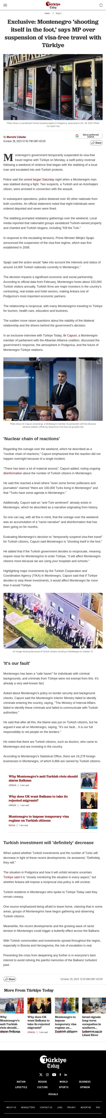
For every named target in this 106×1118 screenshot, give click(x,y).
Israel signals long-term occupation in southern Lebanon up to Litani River (92, 1026)
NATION (21, 1082)
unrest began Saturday (39, 179)
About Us (11, 1107)
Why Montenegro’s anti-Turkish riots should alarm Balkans (43, 778)
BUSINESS (85, 1082)
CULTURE (42, 1087)
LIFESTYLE (21, 1087)
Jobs (59, 1107)
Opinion (12, 785)
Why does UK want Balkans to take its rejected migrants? (38, 798)
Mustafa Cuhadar (16, 137)
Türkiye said (11, 877)
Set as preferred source (87, 135)
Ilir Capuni (70, 335)
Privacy (71, 1107)
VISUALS (53, 1094)
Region (58, 13)
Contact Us (46, 1107)
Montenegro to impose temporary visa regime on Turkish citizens (39, 818)
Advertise (86, 1107)
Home (47, 13)
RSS (98, 1107)
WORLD (64, 1082)
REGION (42, 1082)
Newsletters (28, 1107)
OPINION (85, 1087)
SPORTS (63, 1087)
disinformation (12, 473)
